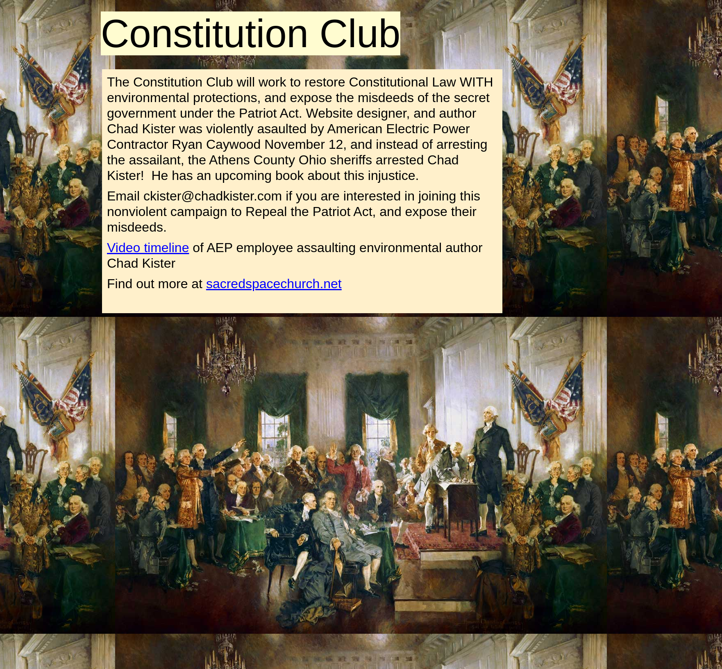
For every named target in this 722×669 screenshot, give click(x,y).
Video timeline (148, 247)
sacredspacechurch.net (274, 283)
